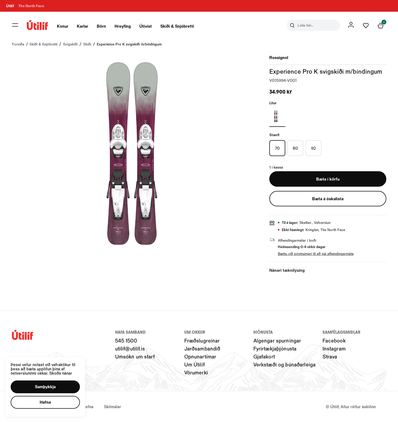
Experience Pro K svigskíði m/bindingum (129, 44)
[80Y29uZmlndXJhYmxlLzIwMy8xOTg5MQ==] (295, 148)
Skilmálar (112, 406)
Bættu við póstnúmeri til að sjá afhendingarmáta (316, 253)
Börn (101, 25)
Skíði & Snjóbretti (177, 25)
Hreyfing (123, 25)
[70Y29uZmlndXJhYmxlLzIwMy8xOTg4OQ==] (277, 148)
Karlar (82, 25)
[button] (49, 384)
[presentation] (63, 25)
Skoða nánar (65, 368)
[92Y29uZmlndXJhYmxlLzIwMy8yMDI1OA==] (313, 148)
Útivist (145, 25)
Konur (62, 25)
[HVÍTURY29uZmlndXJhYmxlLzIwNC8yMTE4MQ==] (277, 116)
